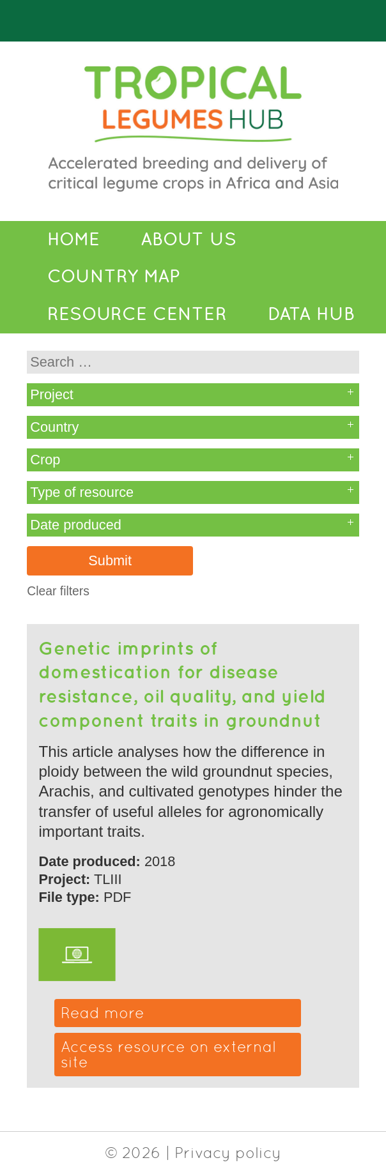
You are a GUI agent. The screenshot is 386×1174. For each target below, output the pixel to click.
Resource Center (137, 314)
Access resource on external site (168, 1054)
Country (54, 427)
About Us (188, 239)
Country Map (113, 276)
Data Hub (311, 314)
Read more (102, 1012)
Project (51, 394)
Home (73, 239)
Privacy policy (227, 1152)
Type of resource (82, 492)
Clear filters (58, 591)
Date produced (75, 525)
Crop (45, 460)
